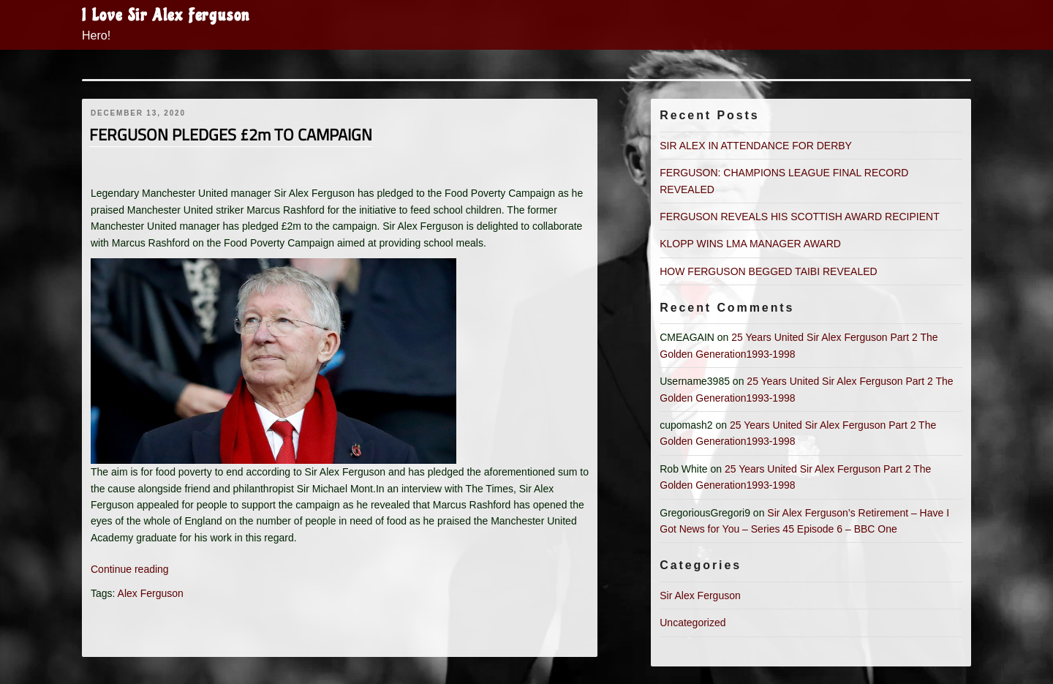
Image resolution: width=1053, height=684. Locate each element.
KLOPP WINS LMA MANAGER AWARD (750, 243)
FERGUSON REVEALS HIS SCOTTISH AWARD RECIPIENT (799, 216)
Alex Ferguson (151, 593)
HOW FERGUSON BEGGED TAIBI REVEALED (768, 271)
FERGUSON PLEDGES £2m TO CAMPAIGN (230, 134)
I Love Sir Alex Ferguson (166, 15)
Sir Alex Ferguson (700, 595)
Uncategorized (692, 622)
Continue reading (130, 569)
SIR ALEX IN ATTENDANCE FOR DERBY (756, 145)
